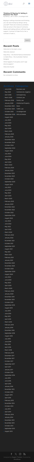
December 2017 (9, 355)
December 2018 (9, 330)
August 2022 (9, 218)
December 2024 (10, 139)
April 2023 (8, 195)
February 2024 (9, 167)
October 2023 (9, 179)
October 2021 (9, 243)
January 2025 (9, 137)
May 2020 (8, 282)
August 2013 (9, 431)
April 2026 (8, 95)
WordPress (17, 459)
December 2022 (10, 207)
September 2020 (10, 271)
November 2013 (10, 423)
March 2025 (8, 131)
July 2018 (8, 339)
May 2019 (8, 316)
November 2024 (10, 142)
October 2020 (9, 268)
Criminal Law (21, 97)
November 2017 (9, 358)
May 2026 (8, 92)
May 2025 (8, 125)
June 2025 (8, 123)
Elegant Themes (17, 457)
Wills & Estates (21, 114)
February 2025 (9, 134)
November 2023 (10, 176)
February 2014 (9, 414)
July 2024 (8, 153)
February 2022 (9, 235)
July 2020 (8, 277)
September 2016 (10, 375)
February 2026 (9, 100)
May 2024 (8, 159)
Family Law (20, 100)
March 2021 (8, 254)
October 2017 (9, 361)
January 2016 (9, 386)
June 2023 (8, 190)
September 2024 (10, 148)
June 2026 (8, 89)
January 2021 (9, 260)
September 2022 (10, 215)
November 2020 (10, 266)
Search (27, 40)
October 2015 (9, 392)
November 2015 (10, 389)
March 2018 (8, 350)
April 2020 (8, 285)
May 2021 (7, 252)
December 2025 (10, 106)
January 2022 (9, 238)
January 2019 (9, 327)
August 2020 (9, 274)
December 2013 (9, 420)
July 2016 (8, 378)
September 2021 (10, 246)
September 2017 (10, 364)
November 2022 (10, 209)
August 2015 (9, 395)
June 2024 (8, 156)
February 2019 (9, 324)
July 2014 (8, 409)
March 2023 (8, 198)
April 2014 (8, 411)
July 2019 (8, 310)
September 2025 (10, 114)
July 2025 (8, 120)
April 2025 (8, 128)
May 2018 (8, 344)
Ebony (7, 16)
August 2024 (9, 151)
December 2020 (10, 263)
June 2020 (8, 280)
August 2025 (9, 117)
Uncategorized (23, 16)
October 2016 (9, 372)
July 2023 (8, 187)
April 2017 (8, 367)
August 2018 (9, 336)
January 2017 (9, 369)
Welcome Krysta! (8, 67)
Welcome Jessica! (9, 52)
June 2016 (8, 381)
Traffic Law (20, 109)
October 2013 (9, 425)
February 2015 (9, 400)
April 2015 (8, 397)
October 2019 (9, 302)
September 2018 (10, 333)
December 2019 (9, 296)
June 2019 (8, 313)
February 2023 (9, 201)
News (18, 106)
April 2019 (8, 319)
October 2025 (9, 111)
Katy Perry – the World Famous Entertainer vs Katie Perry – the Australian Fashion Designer (17, 57)
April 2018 (8, 347)
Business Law (21, 89)
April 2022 (8, 229)
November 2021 (9, 240)
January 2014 (9, 417)
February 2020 (9, 291)
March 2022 (8, 232)
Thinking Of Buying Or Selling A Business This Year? (15, 14)
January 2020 (9, 294)
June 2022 (8, 223)
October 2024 (9, 145)
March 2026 (8, 97)
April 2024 (8, 162)
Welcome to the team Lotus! (12, 49)
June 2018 (8, 341)
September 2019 (10, 305)
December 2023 (10, 173)
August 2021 (9, 249)
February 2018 (9, 353)
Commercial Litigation (24, 92)
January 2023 (9, 204)
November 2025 (10, 109)
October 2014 (9, 406)
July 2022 (8, 221)
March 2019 (8, 322)
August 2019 (9, 308)
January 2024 (9, 170)
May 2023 (8, 193)
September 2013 (10, 428)
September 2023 (10, 181)
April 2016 (8, 383)
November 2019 (10, 299)
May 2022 (8, 226)
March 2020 (8, 288)
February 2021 (9, 257)
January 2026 (9, 103)
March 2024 (8, 165)
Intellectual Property (23, 103)
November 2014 (10, 403)
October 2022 (9, 212)
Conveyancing (21, 95)
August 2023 (9, 184)
